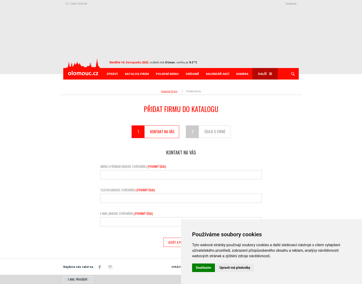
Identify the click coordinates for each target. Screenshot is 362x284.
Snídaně (192, 74)
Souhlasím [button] (203, 267)
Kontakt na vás (153, 132)
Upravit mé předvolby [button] (235, 267)
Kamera (242, 74)
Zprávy (112, 74)
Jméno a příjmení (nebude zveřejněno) (133, 166)
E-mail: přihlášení (77, 279)
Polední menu (167, 74)
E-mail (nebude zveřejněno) (126, 213)
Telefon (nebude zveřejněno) (127, 190)
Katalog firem (137, 74)
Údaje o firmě (206, 132)
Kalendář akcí (217, 74)
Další (265, 74)
